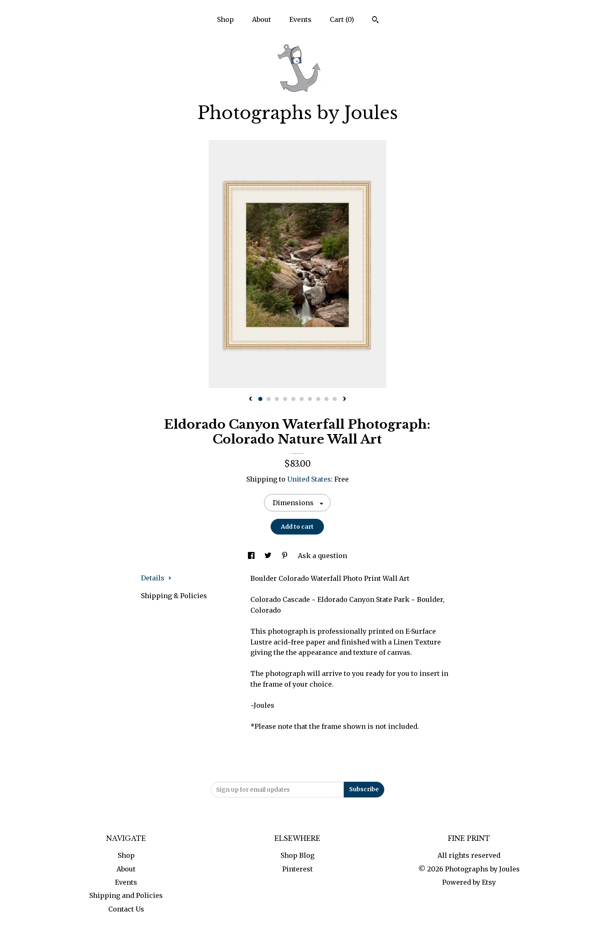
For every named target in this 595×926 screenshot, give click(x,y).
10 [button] (335, 399)
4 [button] (285, 399)
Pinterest (297, 869)
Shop (225, 19)
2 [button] (269, 399)
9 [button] (326, 399)
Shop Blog (297, 855)
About (261, 19)
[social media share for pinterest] (285, 555)
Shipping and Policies (126, 895)
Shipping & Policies (174, 596)
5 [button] (293, 399)
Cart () (342, 19)
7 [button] (310, 399)
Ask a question (322, 555)
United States (309, 479)
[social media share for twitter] (268, 555)
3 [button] (277, 399)
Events (300, 19)
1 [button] (260, 399)
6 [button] (302, 399)
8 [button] (318, 399)
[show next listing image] (345, 399)
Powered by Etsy (469, 882)
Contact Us (126, 909)
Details (156, 578)
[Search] (375, 20)
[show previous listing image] (250, 399)
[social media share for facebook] (252, 555)
